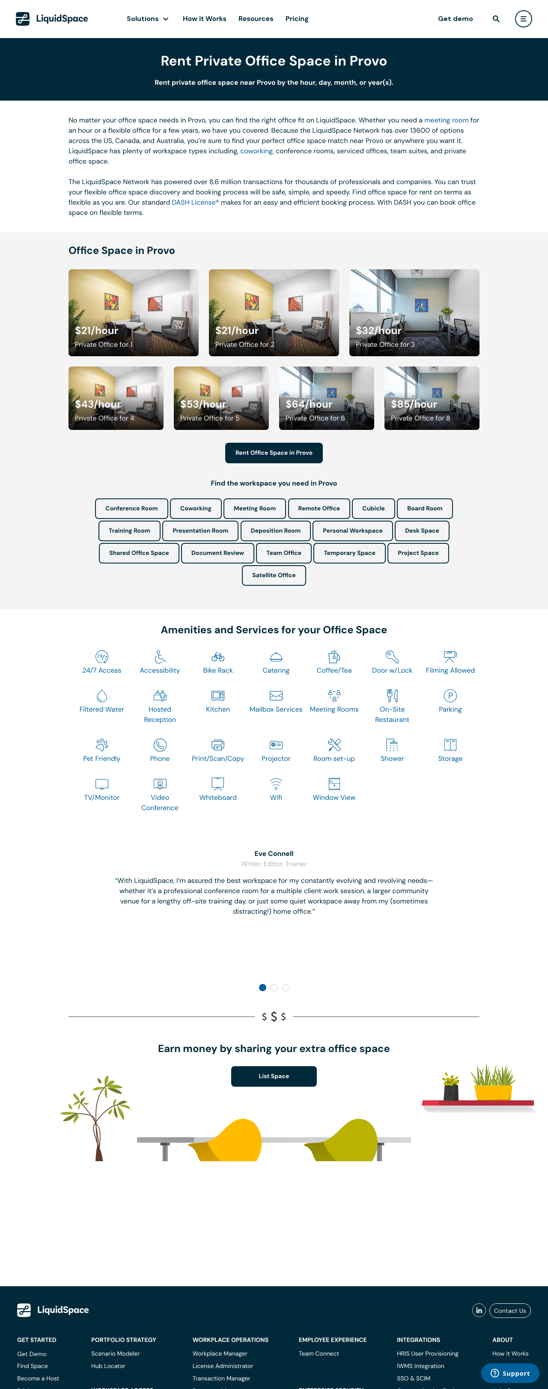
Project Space (418, 553)
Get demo (455, 18)
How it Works (204, 18)
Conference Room (131, 509)
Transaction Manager (221, 1379)
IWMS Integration (420, 1366)
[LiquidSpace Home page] (52, 19)
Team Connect (319, 1354)
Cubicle (373, 509)
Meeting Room (255, 509)
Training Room (129, 531)
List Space (274, 1076)
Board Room (424, 509)
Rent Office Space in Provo (274, 453)
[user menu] (523, 18)
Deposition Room (276, 531)
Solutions (143, 18)
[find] (496, 18)
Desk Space (422, 531)
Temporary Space (349, 553)
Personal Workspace (353, 531)
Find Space (32, 1366)
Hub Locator (108, 1366)
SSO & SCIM (413, 1379)
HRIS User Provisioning (428, 1354)
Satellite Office (273, 575)
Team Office (283, 553)
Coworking (195, 509)
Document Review (217, 553)
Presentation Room (200, 531)
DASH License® (195, 202)
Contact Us (510, 1310)
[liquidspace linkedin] (479, 1310)
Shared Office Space (139, 553)
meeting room (446, 120)
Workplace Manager (220, 1354)
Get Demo (32, 1354)
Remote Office (319, 509)
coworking (256, 150)
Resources (256, 18)
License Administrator (223, 1366)
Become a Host (38, 1379)
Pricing (297, 18)
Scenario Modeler (115, 1354)
